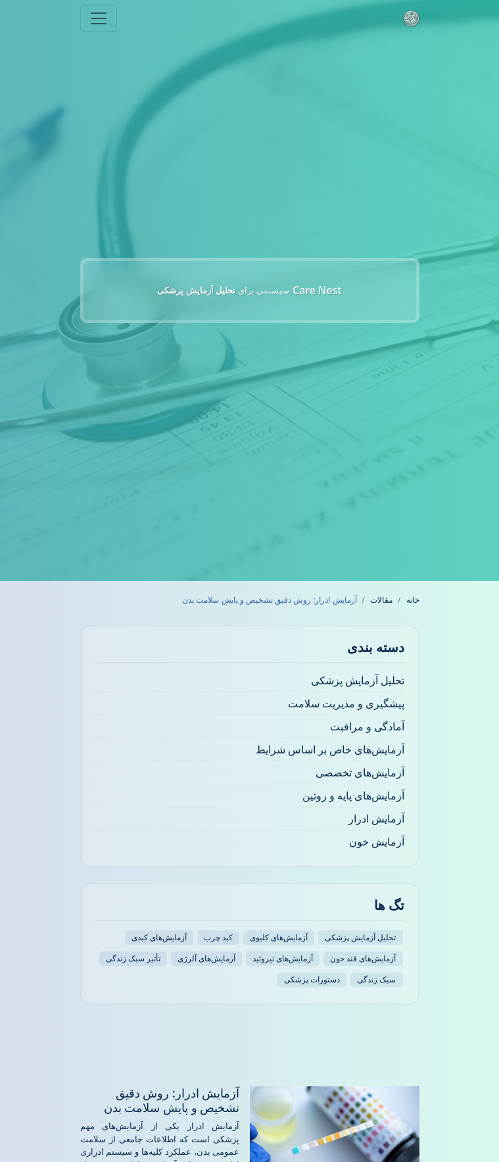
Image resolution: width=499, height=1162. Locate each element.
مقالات (381, 599)
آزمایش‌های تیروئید (282, 958)
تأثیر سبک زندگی (133, 958)
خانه (412, 599)
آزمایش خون (376, 841)
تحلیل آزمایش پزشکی (357, 680)
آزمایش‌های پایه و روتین (353, 795)
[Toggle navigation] (98, 18)
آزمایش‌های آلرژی (206, 958)
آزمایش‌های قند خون (363, 958)
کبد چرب (218, 937)
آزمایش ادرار (376, 818)
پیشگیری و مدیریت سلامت (346, 703)
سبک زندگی (376, 979)
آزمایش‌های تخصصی (360, 772)
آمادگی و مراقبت (367, 726)
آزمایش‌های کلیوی (279, 937)
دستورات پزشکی (312, 979)
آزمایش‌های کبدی (159, 937)
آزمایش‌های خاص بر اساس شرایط (330, 749)
